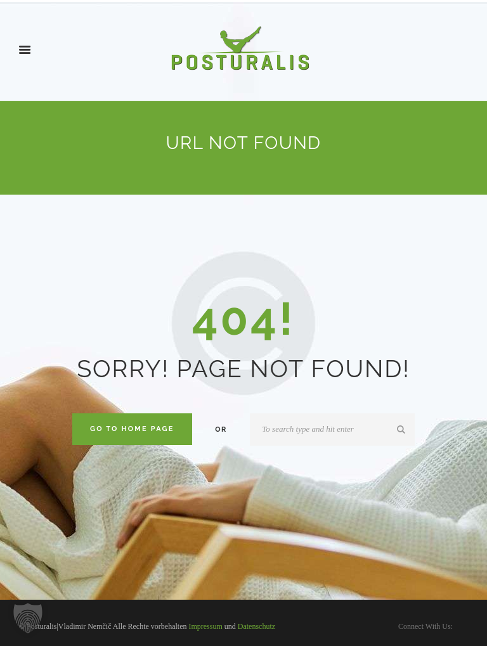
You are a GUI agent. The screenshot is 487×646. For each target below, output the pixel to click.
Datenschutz (256, 626)
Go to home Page (132, 429)
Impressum (205, 626)
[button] (28, 618)
